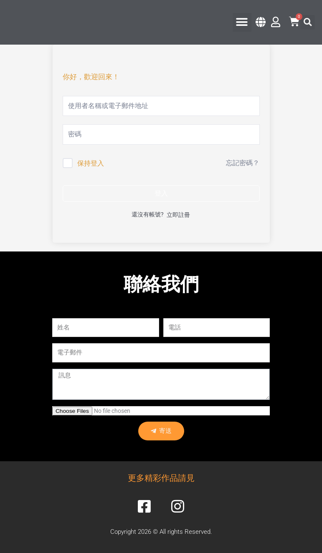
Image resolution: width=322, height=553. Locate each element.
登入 (161, 193)
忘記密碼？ (242, 163)
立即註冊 (178, 214)
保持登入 (90, 163)
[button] (242, 22)
